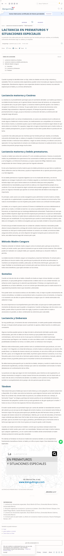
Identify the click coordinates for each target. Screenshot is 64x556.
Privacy (39, 552)
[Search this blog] (46, 3)
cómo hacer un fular (8, 533)
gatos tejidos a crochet (9, 531)
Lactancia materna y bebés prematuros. (16, 62)
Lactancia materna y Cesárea (13, 60)
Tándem (9, 70)
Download (48, 13)
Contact (45, 552)
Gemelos (9, 66)
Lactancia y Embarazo (13, 68)
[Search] (58, 8)
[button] (9, 3)
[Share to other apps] (26, 48)
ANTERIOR (24, 22)
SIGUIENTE (40, 22)
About (50, 552)
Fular (4, 529)
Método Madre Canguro (12, 64)
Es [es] (2, 3)
